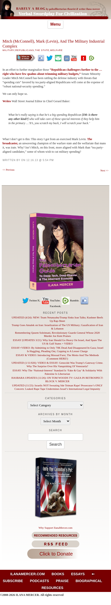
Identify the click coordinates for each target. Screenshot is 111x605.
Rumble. (70, 300)
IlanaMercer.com (27, 574)
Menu (55, 24)
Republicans (24, 50)
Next (104, 170)
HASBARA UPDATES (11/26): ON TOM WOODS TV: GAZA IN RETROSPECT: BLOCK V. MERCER (57, 379)
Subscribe (13, 581)
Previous (8, 169)
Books (58, 574)
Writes (7, 101)
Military (8, 50)
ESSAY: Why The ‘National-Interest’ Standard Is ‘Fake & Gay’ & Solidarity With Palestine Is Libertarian (57, 372)
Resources (52, 588)
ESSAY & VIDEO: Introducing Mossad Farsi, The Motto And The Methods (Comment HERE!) (57, 357)
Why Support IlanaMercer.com (55, 527)
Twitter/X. (31, 300)
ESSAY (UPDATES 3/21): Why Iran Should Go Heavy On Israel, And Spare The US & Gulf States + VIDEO (57, 342)
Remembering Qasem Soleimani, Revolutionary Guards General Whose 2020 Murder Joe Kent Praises (57, 334)
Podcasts (39, 581)
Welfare (56, 50)
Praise (62, 581)
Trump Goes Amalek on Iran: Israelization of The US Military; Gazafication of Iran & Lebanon (57, 327)
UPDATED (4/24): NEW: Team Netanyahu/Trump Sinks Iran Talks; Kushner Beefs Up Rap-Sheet (57, 319)
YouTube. (50, 300)
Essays (78, 574)
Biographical (89, 581)
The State (42, 50)
